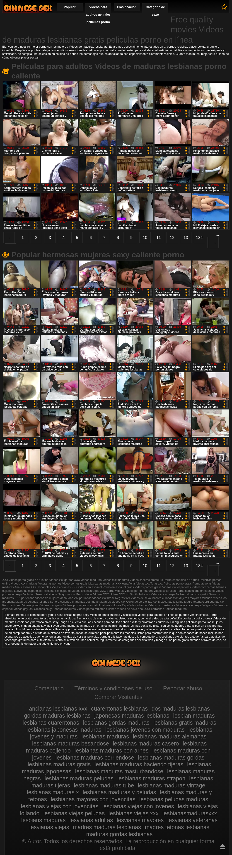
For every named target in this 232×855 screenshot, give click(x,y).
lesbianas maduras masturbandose (119, 771)
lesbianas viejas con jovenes (138, 806)
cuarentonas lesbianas (119, 708)
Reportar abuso (182, 688)
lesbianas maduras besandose (70, 743)
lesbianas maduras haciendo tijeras (138, 764)
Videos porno (30, 605)
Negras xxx (123, 598)
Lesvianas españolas (28, 590)
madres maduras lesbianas (107, 827)
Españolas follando (134, 605)
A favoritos (224, 7)
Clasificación (126, 7)
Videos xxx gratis (51, 605)
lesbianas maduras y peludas (119, 792)
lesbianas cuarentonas (50, 722)
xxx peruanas (82, 598)
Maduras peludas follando (32, 601)
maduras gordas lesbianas (119, 834)
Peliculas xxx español (56, 590)
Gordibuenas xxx (213, 601)
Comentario (49, 688)
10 (145, 237)
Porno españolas (175, 580)
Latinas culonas (111, 605)
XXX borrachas (154, 609)
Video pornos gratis (75, 583)
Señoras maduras (64, 609)
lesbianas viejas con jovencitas (59, 806)
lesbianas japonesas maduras (64, 729)
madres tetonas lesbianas (177, 827)
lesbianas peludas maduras (173, 799)
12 (172, 237)
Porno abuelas (202, 583)
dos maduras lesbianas (181, 708)
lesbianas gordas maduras (116, 722)
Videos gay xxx (23, 609)
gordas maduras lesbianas (57, 715)
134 (199, 237)
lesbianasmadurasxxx (189, 813)
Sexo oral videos (46, 594)
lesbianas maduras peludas (79, 778)
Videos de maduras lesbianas (27, 8)
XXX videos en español (87, 587)
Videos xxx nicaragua (85, 590)
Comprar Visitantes (118, 697)
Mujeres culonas (105, 609)
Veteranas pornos (49, 583)
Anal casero (22, 587)
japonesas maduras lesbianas (131, 715)
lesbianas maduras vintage (171, 785)
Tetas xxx (156, 583)
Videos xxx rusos (164, 590)
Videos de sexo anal (130, 609)
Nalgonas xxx (67, 594)
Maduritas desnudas (85, 601)
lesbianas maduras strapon (151, 778)
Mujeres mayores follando (196, 598)
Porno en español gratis (118, 587)
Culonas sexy (43, 609)
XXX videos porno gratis (18, 580)
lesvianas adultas (91, 820)
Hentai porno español (194, 594)
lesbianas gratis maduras (184, 722)
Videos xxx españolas (176, 587)
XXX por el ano (24, 598)
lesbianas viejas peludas (74, 813)
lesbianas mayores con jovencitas (93, 799)
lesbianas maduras (105, 736)
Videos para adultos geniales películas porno (98, 14)
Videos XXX (101, 594)
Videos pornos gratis (148, 587)
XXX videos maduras (88, 580)
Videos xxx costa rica (161, 605)
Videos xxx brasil (103, 598)
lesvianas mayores (140, 820)
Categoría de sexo (155, 10)
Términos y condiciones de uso (113, 688)
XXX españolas (126, 583)
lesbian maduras (194, 715)
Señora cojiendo (60, 601)
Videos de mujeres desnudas (54, 598)
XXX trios (193, 580)
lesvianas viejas (49, 827)
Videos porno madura (139, 590)
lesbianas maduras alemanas (169, 736)
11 (158, 237)
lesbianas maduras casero (146, 743)
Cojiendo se (134, 601)
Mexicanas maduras (101, 583)
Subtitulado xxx (140, 594)
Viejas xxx (143, 583)
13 (186, 237)
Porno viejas (84, 594)
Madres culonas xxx (165, 598)
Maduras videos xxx (112, 601)
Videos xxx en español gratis (194, 605)
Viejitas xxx (150, 601)
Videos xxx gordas (61, 580)
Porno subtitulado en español (195, 590)
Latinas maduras (176, 609)
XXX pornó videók (112, 590)
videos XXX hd (119, 594)
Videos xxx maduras (116, 580)
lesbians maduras (43, 820)
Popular (69, 7)
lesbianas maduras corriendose (95, 757)
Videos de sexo (141, 598)
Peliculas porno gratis (178, 583)
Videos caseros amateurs (146, 580)
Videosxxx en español (165, 594)
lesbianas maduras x (53, 792)
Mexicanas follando (170, 601)
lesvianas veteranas (192, 820)
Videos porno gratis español (82, 605)
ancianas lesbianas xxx (58, 708)
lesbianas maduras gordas (171, 757)
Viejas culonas (61, 587)
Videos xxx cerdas (203, 587)
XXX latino (41, 580)
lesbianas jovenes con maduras (144, 729)
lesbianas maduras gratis (59, 764)
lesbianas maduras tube (104, 785)
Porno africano (12, 605)
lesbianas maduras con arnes (112, 750)
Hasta (222, 846)
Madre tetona (193, 601)
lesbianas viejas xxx (134, 813)
